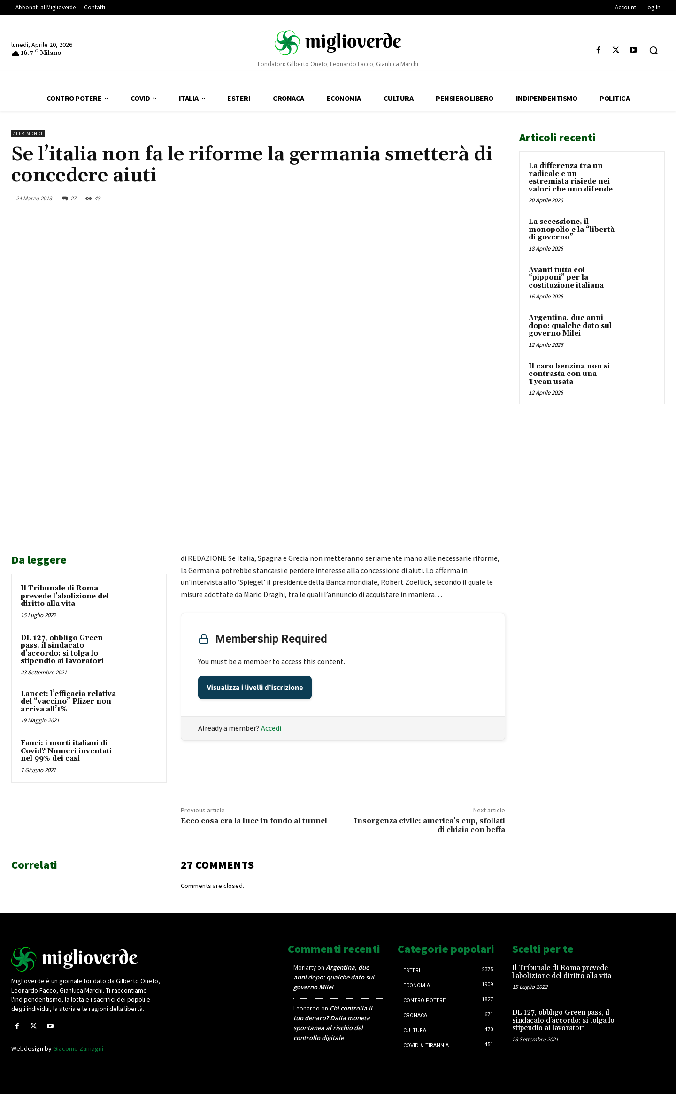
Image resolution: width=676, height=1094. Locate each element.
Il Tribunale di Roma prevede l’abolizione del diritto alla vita (65, 596)
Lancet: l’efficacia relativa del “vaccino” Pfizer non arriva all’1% (68, 701)
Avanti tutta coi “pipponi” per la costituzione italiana (566, 278)
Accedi (271, 728)
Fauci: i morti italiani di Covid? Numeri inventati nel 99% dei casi (66, 751)
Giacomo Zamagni (78, 1048)
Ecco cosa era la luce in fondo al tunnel (254, 821)
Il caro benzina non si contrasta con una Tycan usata (569, 374)
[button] (653, 50)
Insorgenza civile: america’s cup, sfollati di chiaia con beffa (429, 825)
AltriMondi (28, 133)
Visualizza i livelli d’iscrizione (255, 687)
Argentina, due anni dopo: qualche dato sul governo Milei (570, 326)
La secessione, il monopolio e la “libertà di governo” (572, 229)
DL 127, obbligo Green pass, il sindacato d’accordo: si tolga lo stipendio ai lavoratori (62, 650)
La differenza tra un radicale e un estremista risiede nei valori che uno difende (571, 177)
